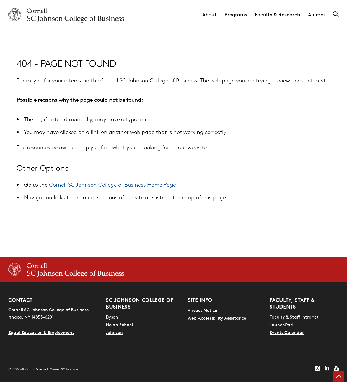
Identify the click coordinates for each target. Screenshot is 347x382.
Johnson (114, 332)
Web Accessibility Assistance (217, 318)
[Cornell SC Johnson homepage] (66, 15)
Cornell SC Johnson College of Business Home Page (112, 184)
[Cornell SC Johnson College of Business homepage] (66, 269)
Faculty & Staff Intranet (294, 317)
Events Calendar (287, 332)
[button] (213, 15)
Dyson (112, 317)
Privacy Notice (202, 310)
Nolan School (119, 324)
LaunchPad (281, 324)
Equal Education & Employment (41, 332)
